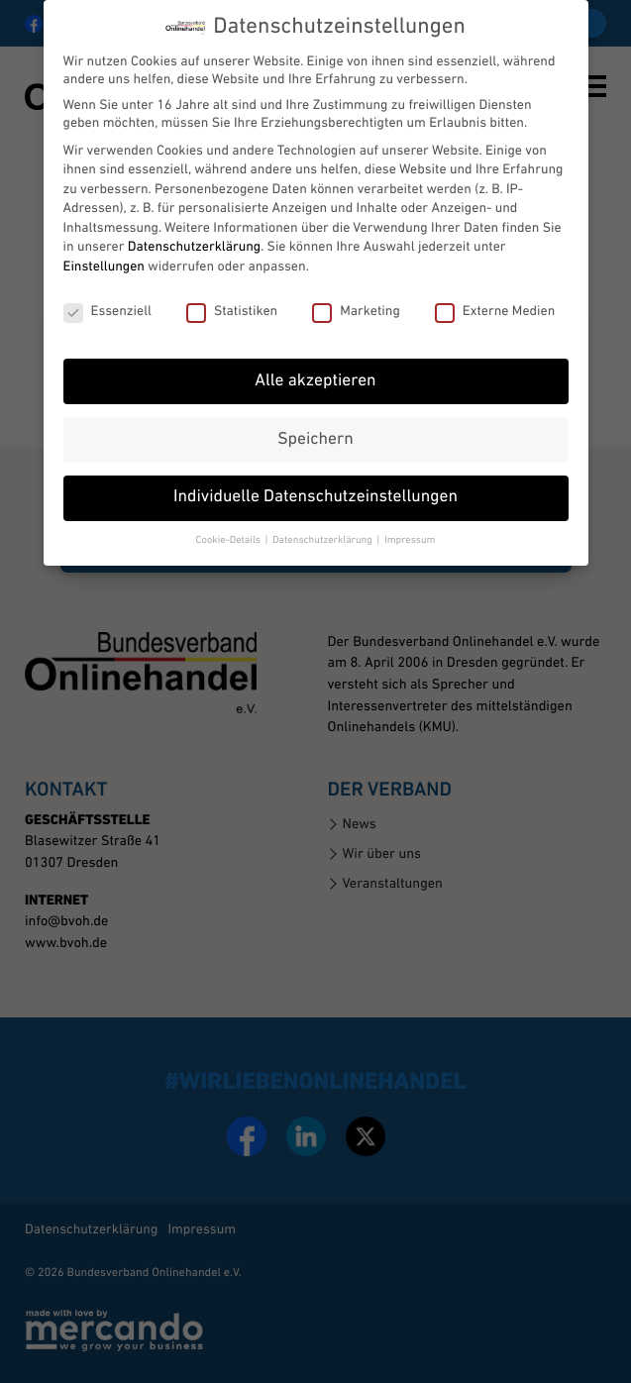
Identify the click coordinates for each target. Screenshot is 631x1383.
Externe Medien (495, 311)
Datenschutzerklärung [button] (323, 540)
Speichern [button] (315, 439)
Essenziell (107, 311)
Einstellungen (104, 266)
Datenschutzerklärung (194, 247)
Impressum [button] (410, 540)
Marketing (356, 311)
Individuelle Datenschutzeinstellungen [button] (315, 497)
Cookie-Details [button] (229, 540)
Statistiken (231, 311)
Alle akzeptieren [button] (315, 380)
